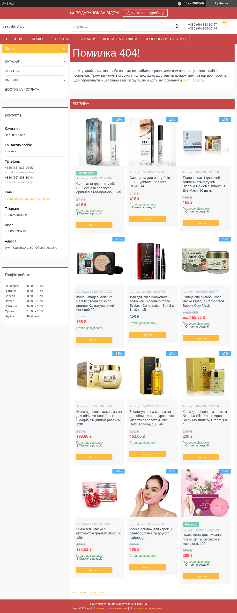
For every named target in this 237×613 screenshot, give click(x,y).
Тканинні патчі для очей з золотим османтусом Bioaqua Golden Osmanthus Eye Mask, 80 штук (204, 184)
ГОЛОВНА (14, 39)
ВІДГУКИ (12, 80)
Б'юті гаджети (193, 80)
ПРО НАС (62, 39)
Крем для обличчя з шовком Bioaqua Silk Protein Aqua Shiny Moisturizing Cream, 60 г (205, 418)
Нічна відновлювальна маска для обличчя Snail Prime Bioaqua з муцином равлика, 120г (99, 418)
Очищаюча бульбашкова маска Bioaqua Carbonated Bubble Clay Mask (203, 301)
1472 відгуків (194, 3)
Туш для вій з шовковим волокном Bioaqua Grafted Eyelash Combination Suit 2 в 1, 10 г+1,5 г (151, 303)
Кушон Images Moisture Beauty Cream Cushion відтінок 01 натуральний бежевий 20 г (95, 303)
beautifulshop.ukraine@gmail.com (28, 198)
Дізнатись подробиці (145, 13)
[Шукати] (176, 26)
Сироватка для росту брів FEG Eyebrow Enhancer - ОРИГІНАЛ (149, 182)
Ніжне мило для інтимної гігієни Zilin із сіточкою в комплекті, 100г (202, 539)
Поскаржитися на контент (110, 608)
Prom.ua (141, 604)
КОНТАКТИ (86, 39)
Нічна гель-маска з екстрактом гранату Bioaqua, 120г (98, 533)
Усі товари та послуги (88, 592)
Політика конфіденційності (147, 608)
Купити (94, 225)
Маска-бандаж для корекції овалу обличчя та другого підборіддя (150, 533)
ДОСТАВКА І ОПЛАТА (120, 39)
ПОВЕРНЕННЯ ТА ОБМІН (165, 39)
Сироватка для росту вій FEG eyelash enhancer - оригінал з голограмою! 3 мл (98, 188)
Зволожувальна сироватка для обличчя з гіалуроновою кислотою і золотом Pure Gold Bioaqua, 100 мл (151, 418)
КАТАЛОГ (37, 39)
